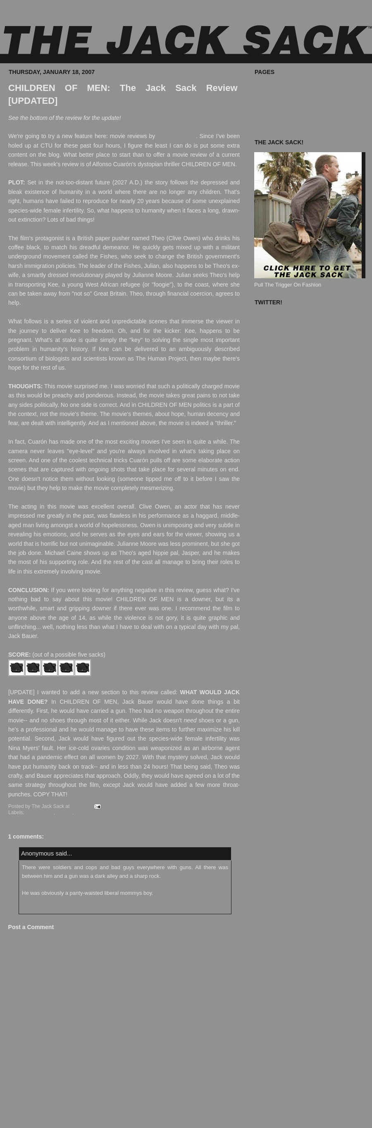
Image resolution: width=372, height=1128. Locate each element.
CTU (46, 145)
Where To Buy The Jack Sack (289, 86)
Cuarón (37, 441)
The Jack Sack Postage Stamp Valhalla (301, 123)
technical (100, 460)
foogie (161, 284)
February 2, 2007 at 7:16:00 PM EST (58, 908)
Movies (64, 812)
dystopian (150, 164)
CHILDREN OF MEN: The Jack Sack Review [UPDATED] (123, 94)
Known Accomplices (278, 114)
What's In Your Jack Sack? (286, 95)
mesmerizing (156, 488)
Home (123, 1117)
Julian (151, 266)
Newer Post (18, 1117)
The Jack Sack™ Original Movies (293, 105)
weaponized (166, 748)
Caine (74, 553)
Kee (53, 284)
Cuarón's (124, 164)
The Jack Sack (176, 136)
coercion (201, 293)
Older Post (227, 1117)
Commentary (40, 812)
